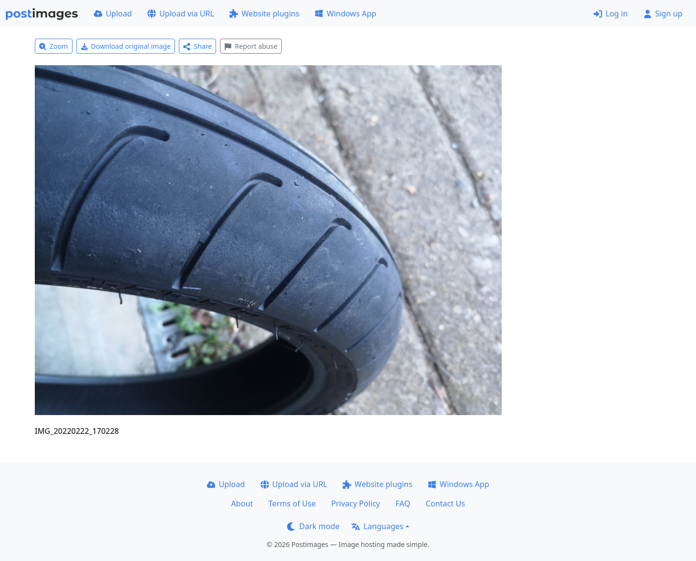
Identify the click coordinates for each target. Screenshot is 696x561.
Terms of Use (292, 503)
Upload (113, 13)
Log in (611, 13)
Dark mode (313, 526)
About (242, 503)
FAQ (402, 503)
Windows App (345, 13)
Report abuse (250, 46)
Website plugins (264, 13)
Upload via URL (180, 13)
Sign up (662, 13)
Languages (377, 526)
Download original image (126, 46)
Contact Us (445, 503)
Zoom (53, 46)
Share (197, 46)
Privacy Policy (355, 503)
